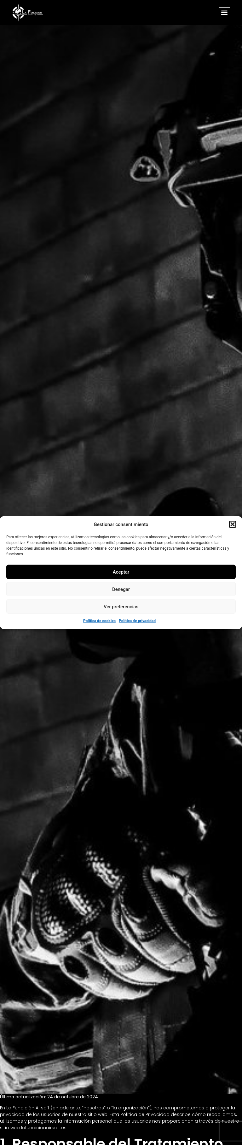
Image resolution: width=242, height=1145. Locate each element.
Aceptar (121, 572)
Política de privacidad (137, 621)
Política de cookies (99, 621)
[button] (232, 524)
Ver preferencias (121, 606)
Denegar (121, 589)
